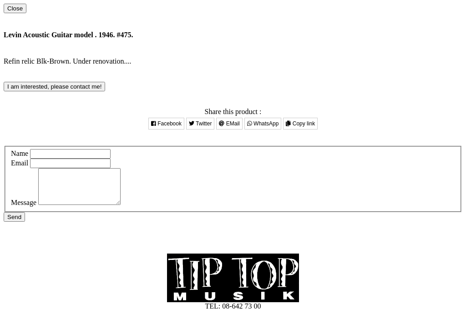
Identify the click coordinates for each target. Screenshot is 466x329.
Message (23, 209)
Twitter (200, 123)
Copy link (300, 123)
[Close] (15, 8)
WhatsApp (263, 123)
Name (19, 153)
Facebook (166, 123)
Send (14, 223)
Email (19, 163)
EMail (229, 123)
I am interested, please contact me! (54, 86)
